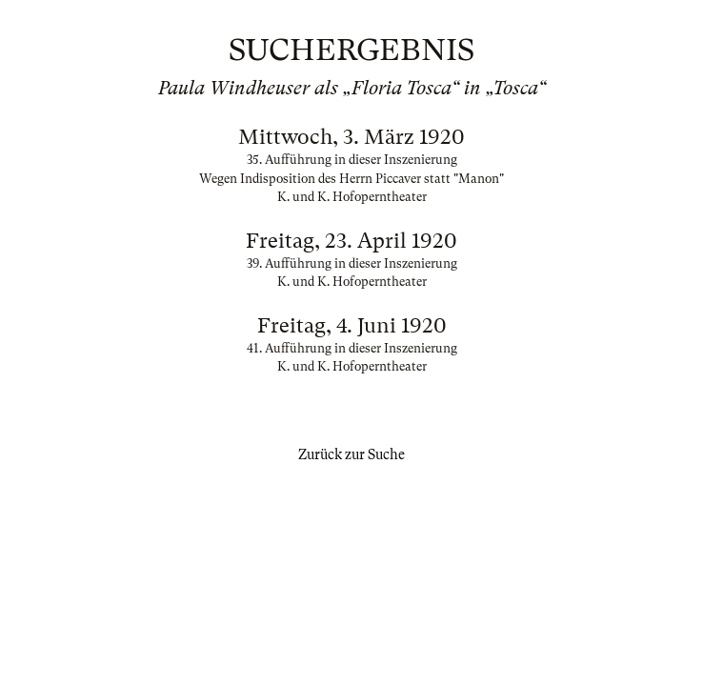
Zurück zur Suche (351, 454)
